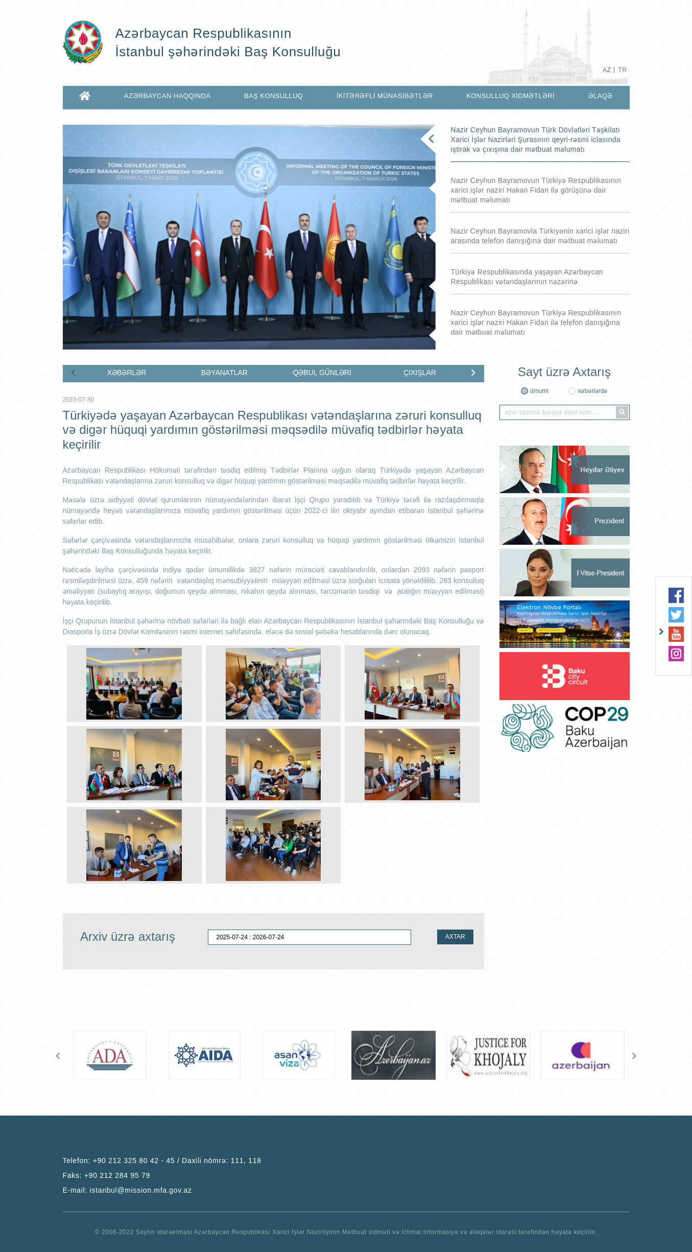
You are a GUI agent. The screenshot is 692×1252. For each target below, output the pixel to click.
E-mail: (127, 1190)
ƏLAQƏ (600, 96)
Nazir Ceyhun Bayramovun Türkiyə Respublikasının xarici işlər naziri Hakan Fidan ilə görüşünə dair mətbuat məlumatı (536, 190)
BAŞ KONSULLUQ (273, 96)
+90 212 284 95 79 (117, 1175)
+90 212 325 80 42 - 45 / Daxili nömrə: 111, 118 (177, 1160)
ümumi (539, 391)
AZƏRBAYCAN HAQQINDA (167, 96)
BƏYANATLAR (224, 372)
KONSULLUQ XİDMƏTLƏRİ (510, 96)
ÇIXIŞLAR (419, 372)
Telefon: (162, 1160)
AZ (607, 70)
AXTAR (455, 936)
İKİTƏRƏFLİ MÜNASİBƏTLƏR (385, 96)
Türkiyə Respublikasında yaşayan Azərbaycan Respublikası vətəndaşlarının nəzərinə (527, 277)
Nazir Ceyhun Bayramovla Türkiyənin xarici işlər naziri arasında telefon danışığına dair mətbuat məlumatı (540, 236)
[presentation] (73, 371)
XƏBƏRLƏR (127, 372)
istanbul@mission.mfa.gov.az (141, 1190)
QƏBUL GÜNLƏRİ (322, 372)
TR (622, 70)
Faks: (106, 1175)
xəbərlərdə (592, 391)
